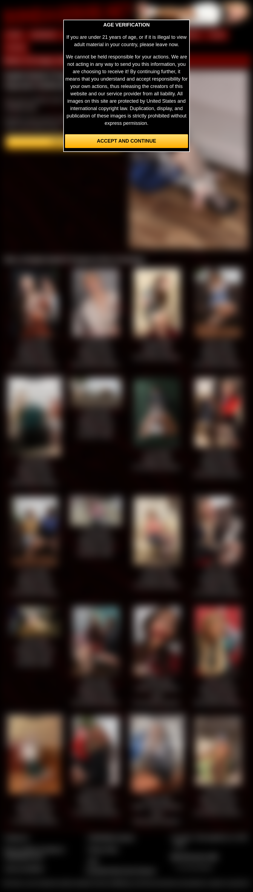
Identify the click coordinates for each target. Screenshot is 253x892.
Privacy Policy (103, 849)
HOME (14, 35)
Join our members (24, 868)
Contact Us (16, 837)
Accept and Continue (126, 141)
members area (20, 107)
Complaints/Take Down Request (120, 870)
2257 (93, 861)
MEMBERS (43, 35)
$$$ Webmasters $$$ (194, 856)
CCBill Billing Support (111, 837)
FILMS (217, 35)
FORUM (16, 48)
